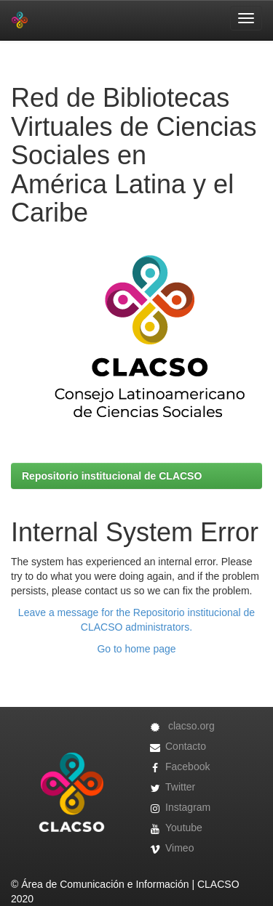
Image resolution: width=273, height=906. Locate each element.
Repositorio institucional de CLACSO (112, 476)
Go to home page (136, 649)
